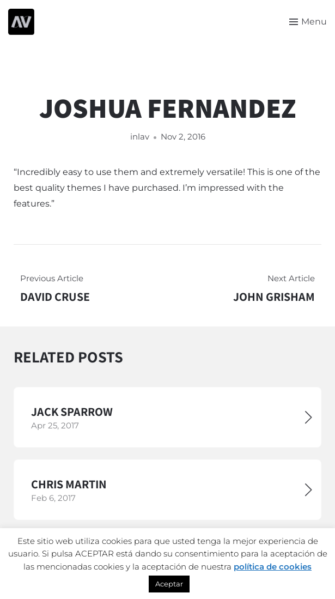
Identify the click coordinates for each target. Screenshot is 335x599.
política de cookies (273, 566)
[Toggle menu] (308, 21)
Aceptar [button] (169, 583)
